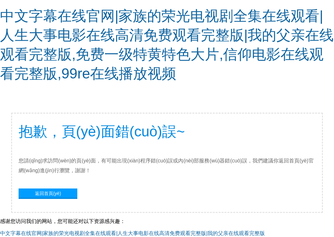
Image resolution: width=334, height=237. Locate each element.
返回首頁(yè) (48, 193)
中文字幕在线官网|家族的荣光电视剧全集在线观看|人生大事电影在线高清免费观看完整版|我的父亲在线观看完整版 (132, 233)
